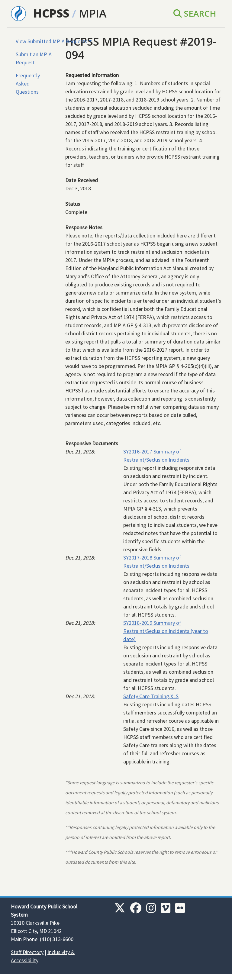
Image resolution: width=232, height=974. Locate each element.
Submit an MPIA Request (34, 58)
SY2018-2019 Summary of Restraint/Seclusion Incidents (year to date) (165, 631)
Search (194, 13)
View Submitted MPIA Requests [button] (51, 41)
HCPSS (51, 13)
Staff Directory (27, 952)
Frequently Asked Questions (28, 83)
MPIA (92, 13)
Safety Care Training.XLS (151, 696)
